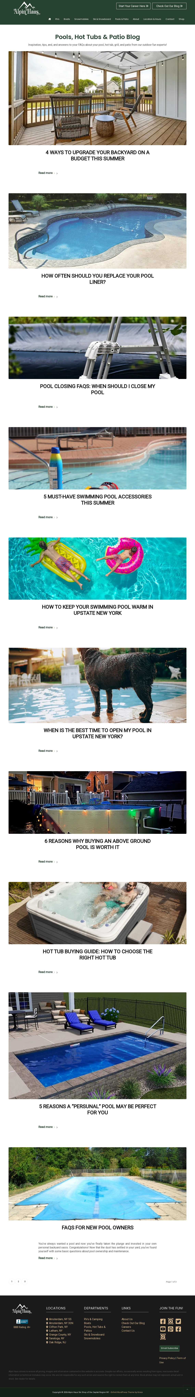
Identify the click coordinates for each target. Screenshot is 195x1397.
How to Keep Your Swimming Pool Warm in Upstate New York (97, 610)
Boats (87, 1323)
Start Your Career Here (133, 6)
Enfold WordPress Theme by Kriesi (127, 1392)
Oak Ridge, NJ (56, 1342)
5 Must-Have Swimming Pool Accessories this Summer (97, 500)
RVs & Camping (93, 1319)
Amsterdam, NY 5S (59, 1319)
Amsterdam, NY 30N (59, 1323)
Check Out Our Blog (169, 6)
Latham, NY (54, 1330)
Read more (48, 173)
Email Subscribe (169, 1348)
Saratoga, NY (55, 1338)
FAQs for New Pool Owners (97, 1228)
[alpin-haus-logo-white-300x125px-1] (27, 8)
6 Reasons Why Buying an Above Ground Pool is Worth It (97, 844)
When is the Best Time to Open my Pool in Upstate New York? (97, 733)
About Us (127, 1319)
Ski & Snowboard (94, 1334)
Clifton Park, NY (57, 1327)
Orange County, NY (58, 1334)
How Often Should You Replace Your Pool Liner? (97, 279)
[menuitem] (49, 17)
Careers (126, 1327)
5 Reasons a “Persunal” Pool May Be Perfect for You (97, 1109)
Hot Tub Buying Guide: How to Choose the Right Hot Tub (97, 955)
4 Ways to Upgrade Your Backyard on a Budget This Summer (98, 155)
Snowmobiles (92, 1338)
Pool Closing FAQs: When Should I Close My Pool (97, 389)
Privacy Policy (167, 1358)
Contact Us (128, 1330)
